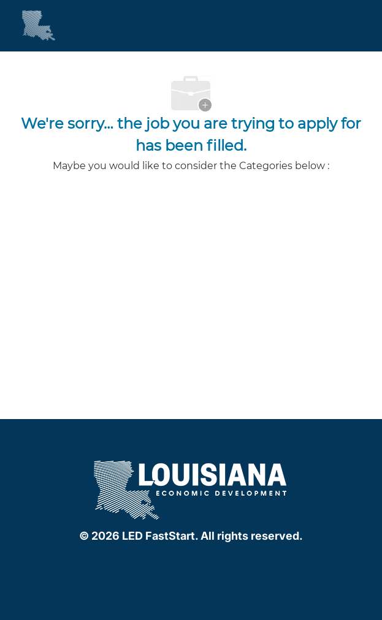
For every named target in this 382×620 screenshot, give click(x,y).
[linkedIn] (189, 562)
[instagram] (213, 562)
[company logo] (191, 489)
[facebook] (164, 562)
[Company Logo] (27, 25)
